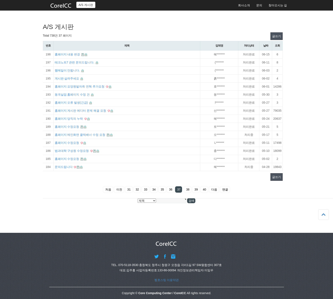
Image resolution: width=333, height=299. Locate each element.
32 (137, 189)
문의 (259, 5)
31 (129, 189)
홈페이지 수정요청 (67, 126)
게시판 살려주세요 (67, 78)
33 (145, 189)
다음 (214, 189)
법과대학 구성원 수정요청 (72, 150)
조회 (277, 45)
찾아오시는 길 (278, 5)
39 (196, 189)
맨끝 (225, 189)
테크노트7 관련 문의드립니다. (75, 62)
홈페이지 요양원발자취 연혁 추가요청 (80, 86)
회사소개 (244, 5)
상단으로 (323, 214)
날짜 (265, 45)
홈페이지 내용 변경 (68, 54)
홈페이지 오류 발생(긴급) (72, 102)
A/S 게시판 (86, 5)
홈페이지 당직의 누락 (69, 118)
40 (204, 189)
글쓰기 (276, 36)
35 (162, 189)
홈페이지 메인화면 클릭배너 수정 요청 (80, 134)
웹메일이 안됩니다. (68, 70)
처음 (108, 189)
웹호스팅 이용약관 (166, 280)
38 (187, 189)
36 (170, 189)
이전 (119, 189)
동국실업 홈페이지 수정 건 (73, 94)
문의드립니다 (64, 167)
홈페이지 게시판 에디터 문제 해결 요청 (81, 110)
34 (154, 189)
